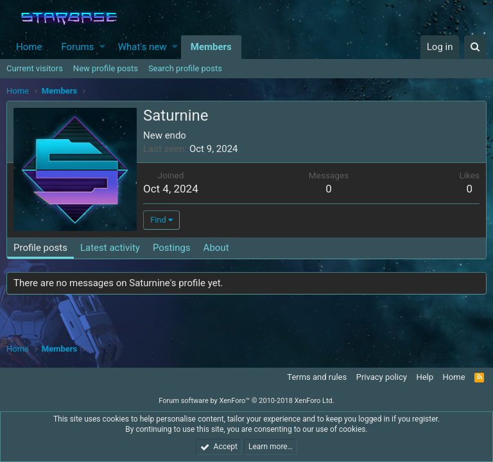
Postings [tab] (172, 247)
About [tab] (216, 247)
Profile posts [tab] (40, 247)
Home (29, 47)
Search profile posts (185, 68)
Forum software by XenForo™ (246, 401)
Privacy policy (381, 377)
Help (424, 377)
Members (211, 47)
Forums (77, 47)
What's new (142, 47)
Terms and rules (317, 377)
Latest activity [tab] (110, 247)
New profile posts (105, 68)
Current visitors (34, 68)
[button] (102, 47)
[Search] (475, 47)
